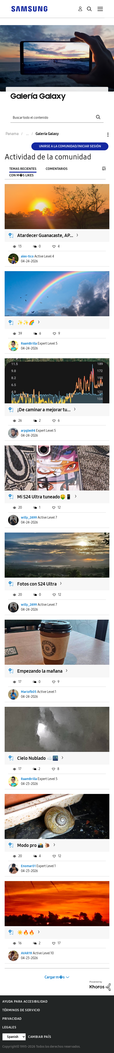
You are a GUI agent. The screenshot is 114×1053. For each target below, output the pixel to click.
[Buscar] (57, 117)
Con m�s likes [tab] (21, 175)
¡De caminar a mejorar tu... (44, 409)
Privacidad (12, 1019)
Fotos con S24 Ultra (37, 584)
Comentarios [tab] (57, 169)
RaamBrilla (29, 344)
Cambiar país (39, 1037)
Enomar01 (28, 866)
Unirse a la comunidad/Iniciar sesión (70, 146)
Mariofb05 (28, 692)
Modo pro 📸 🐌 (33, 845)
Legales (9, 1027)
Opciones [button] (100, 134)
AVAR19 (26, 953)
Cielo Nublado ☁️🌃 (37, 758)
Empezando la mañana (39, 671)
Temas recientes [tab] (22, 169)
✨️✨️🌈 (26, 322)
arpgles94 (28, 431)
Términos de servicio (21, 1010)
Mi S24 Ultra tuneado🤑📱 (44, 497)
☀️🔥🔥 (26, 932)
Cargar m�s (55, 977)
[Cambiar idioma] (14, 1036)
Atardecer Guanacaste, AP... (45, 235)
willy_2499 (29, 518)
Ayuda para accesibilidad (24, 1002)
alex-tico (27, 256)
